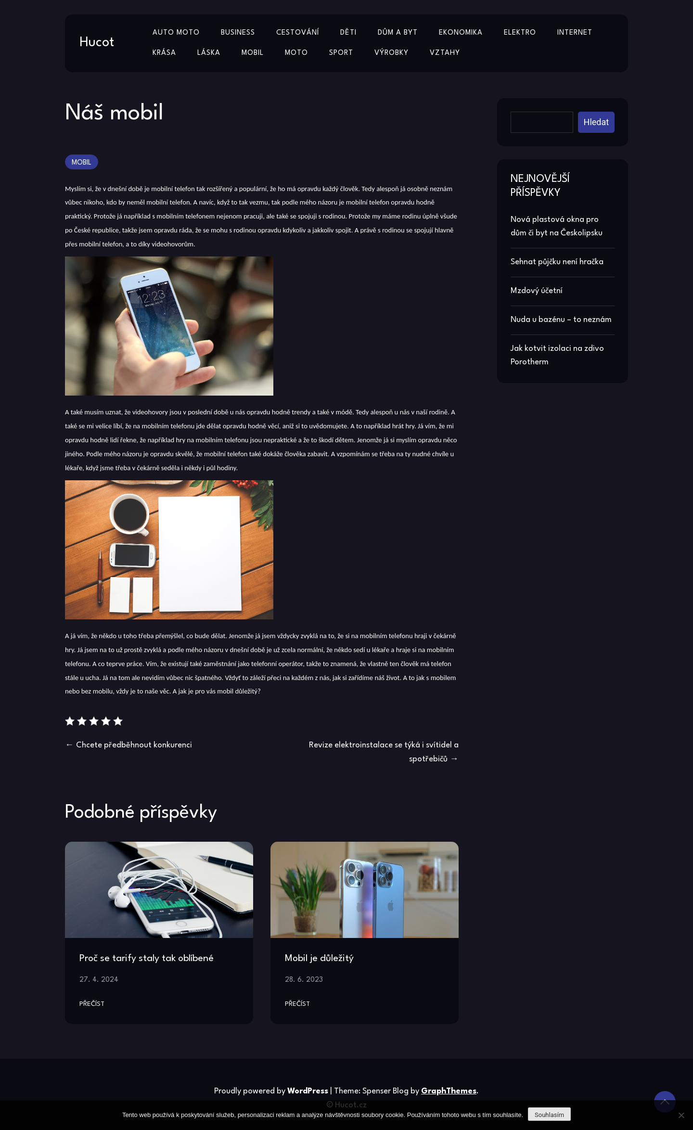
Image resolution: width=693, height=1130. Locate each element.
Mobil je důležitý (319, 958)
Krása (164, 53)
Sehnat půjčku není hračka (557, 262)
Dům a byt (398, 33)
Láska (208, 53)
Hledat (596, 122)
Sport (341, 53)
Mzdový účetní (537, 291)
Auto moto (176, 33)
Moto (296, 53)
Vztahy (445, 53)
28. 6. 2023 (304, 979)
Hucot (96, 43)
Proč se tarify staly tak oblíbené (146, 958)
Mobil (253, 53)
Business (238, 33)
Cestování (297, 33)
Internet (574, 33)
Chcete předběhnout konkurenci (134, 745)
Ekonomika (461, 33)
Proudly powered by (272, 1091)
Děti (348, 33)
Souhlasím (549, 1114)
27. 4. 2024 (98, 979)
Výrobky (391, 53)
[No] (681, 1115)
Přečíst (91, 1004)
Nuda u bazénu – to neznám (561, 320)
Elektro (520, 33)
